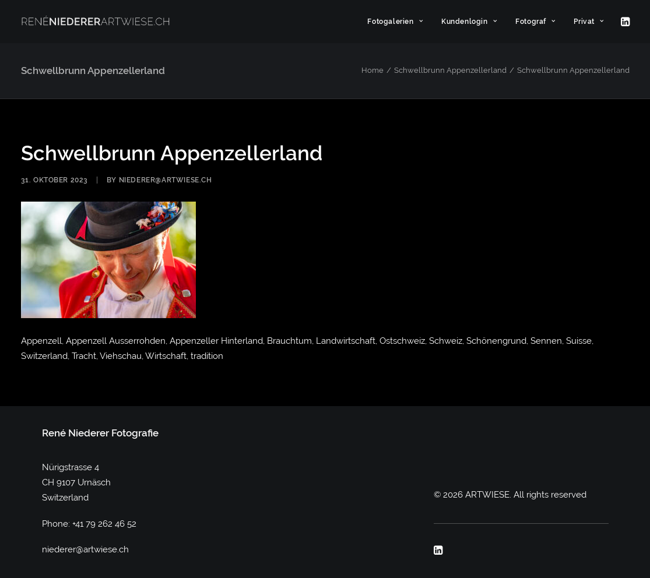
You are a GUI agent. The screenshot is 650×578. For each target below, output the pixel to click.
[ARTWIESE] (95, 21)
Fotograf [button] (535, 21)
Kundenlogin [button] (469, 21)
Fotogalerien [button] (395, 21)
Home (372, 70)
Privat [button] (588, 21)
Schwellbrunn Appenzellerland (450, 70)
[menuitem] (395, 21)
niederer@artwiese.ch (165, 180)
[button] (624, 21)
